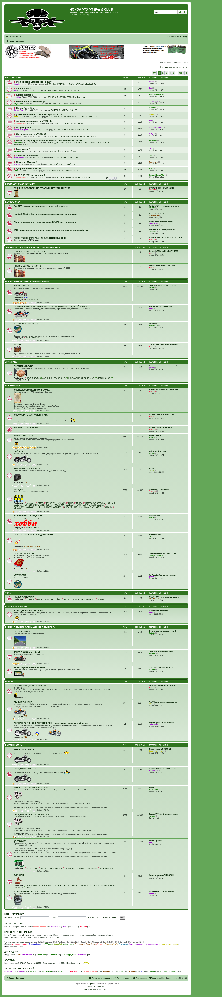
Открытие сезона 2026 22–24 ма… (163, 285)
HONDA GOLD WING (24, 597)
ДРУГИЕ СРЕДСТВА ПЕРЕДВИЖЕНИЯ (33, 534)
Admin (151, 253)
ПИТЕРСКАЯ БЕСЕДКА (94, 503)
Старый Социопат (156, 555)
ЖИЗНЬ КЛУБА (21, 286)
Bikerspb (17, 117)
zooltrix (17, 97)
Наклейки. (153, 323)
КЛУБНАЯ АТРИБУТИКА (26, 324)
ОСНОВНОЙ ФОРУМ (53, 90)
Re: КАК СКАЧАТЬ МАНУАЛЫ (161, 415)
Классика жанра (24, 95)
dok (15, 90)
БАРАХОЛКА (79, 123)
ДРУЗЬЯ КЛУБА (11, 362)
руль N (151, 787)
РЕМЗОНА (9, 681)
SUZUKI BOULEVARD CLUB (52, 378)
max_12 (17, 164)
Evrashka (152, 232)
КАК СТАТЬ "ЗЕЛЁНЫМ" (26, 428)
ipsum (151, 368)
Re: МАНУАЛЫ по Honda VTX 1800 (163, 251)
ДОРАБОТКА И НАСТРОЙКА (47, 599)
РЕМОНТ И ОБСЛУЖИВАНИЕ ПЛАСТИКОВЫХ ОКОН (40, 238)
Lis (150, 536)
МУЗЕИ (78, 503)
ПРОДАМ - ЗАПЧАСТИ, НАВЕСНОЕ (81, 84)
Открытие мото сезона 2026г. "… (163, 652)
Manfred (53, 955)
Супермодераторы (36, 944)
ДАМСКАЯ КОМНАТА (71, 507)
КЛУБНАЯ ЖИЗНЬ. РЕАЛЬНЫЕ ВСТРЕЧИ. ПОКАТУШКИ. (27, 282)
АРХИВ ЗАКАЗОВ (31, 338)
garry (151, 308)
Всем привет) (23, 149)
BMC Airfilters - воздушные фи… (163, 230)
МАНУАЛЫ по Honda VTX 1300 (162, 266)
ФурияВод (57, 944)
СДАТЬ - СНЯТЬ (105, 868)
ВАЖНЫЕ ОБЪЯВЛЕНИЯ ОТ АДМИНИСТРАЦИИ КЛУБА (42, 188)
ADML (26, 298)
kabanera (152, 877)
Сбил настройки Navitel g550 (161, 667)
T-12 (25, 482)
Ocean (33, 971)
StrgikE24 (18, 104)
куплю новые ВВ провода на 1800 (34, 82)
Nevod (152, 971)
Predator (152, 190)
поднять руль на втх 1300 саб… (162, 723)
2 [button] (162, 72)
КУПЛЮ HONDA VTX (24, 749)
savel (151, 155)
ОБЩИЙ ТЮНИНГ (23, 702)
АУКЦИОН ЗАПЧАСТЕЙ (80, 885)
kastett (151, 470)
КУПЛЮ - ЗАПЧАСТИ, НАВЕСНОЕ (31, 788)
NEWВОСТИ (20, 575)
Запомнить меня (111, 918)
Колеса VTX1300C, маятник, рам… (163, 814)
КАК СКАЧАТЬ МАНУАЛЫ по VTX (31, 415)
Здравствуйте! (155, 435)
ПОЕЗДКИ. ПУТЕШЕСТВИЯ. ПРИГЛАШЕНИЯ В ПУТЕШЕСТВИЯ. (76, 143)
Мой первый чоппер (157, 451)
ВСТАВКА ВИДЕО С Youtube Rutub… (164, 390)
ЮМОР (39, 503)
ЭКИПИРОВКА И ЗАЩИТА (27, 468)
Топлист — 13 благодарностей (19, 968)
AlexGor (152, 653)
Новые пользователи (169, 944)
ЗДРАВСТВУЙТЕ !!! (71, 90)
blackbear (18, 143)
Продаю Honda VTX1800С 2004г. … (163, 768)
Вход (6, 914)
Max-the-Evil (154, 599)
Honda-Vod (41, 955)
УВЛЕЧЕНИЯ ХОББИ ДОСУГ (28, 516)
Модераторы (68, 944)
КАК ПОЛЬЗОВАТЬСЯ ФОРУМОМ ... (32, 390)
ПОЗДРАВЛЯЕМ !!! (31, 300)
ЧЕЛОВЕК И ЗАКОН (81, 177)
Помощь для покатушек (159, 489)
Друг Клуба (123, 944)
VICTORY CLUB (102, 378)
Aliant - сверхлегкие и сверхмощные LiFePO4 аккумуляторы (45, 222)
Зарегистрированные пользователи (144, 944)
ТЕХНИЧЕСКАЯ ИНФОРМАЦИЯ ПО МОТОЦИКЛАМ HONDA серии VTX (32, 247)
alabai (65, 927)
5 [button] (173, 72)
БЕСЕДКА (71, 97)
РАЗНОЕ (28, 887)
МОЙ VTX (74, 110)
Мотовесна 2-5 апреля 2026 (160, 306)
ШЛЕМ (151, 468)
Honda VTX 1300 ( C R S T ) (27, 266)
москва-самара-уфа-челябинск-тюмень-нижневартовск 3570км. (49, 140)
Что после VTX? (155, 534)
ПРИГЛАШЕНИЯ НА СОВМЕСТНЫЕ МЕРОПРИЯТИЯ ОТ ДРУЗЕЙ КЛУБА (50, 306)
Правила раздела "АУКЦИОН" (161, 875)
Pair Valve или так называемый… (163, 702)
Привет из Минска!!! (26, 162)
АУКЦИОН (19, 875)
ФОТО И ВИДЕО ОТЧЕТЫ (27, 652)
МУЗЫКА (60, 503)
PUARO (152, 437)
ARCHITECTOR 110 (32, 547)
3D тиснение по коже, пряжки (161, 891)
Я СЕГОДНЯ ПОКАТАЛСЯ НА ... (29, 610)
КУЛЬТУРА (49, 503)
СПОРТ (107, 507)
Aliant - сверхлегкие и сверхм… (162, 222)
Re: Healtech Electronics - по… (162, 214)
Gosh (16, 171)
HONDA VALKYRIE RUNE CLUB (80, 378)
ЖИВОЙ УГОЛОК (31, 528)
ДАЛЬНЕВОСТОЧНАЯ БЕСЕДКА (89, 505)
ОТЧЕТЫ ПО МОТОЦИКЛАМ (16, 606)
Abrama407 (153, 770)
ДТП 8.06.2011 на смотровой (30, 175)
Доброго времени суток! (28, 168)
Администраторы (19, 944)
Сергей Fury (154, 725)
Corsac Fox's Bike (25, 108)
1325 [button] (181, 72)
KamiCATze (153, 224)
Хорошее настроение (27, 155)
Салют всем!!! (23, 88)
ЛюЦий (152, 134)
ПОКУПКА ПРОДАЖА (56, 84)
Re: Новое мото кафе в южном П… (164, 366)
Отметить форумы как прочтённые (174, 67)
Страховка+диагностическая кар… (164, 553)
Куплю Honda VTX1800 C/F (160, 749)
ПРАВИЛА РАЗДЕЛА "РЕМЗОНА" (31, 686)
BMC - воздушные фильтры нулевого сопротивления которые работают (51, 230)
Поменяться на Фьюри (158, 610)
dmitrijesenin (19, 158)
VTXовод (49, 944)
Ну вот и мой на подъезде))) (30, 101)
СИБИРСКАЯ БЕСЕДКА (63, 505)
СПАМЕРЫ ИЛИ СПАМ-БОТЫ (161, 188)
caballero (107, 971)
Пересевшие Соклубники (85, 944)
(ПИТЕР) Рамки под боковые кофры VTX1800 (39, 114)
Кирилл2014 (27, 955)
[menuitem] (19, 37)
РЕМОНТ (29, 599)
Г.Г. (73, 927)
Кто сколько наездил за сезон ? (162, 631)
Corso (151, 453)
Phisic (61, 971)
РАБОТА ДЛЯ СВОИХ (92, 507)
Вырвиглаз (47, 971)
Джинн (132, 971)
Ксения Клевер (20, 123)
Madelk (16, 84)
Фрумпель (153, 162)
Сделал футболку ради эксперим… (164, 344)
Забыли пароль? (94, 918)
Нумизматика (154, 515)
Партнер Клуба (111, 944)
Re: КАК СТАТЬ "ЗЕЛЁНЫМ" (161, 427)
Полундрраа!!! (23, 127)
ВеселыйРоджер (21, 130)
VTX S (151, 517)
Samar (151, 893)
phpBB (91, 984)
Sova (18, 955)
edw (150, 149)
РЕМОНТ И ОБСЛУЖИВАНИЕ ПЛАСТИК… (166, 238)
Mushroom (153, 325)
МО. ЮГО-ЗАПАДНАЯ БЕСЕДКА (37, 505)
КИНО (69, 503)
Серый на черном (156, 751)
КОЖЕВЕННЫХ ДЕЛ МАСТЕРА (29, 891)
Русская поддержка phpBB (96, 986)
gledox (151, 577)
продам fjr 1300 (155, 841)
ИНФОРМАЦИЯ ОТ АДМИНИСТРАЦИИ (20, 184)
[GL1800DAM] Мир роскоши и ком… (164, 597)
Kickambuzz (154, 216)
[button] (154, 73)
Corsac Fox (153, 101)
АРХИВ (17, 345)
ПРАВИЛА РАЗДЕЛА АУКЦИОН (38, 885)
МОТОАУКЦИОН (61, 885)
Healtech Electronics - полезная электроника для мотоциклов (45, 214)
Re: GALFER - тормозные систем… (164, 206)
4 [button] (170, 72)
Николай (152, 108)
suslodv (152, 816)
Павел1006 (82, 955)
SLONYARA (153, 789)
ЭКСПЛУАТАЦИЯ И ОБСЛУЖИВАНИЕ (78, 599)
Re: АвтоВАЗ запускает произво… (163, 575)
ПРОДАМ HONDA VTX (25, 769)
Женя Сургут (67, 955)
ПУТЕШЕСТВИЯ (22, 631)
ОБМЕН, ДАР (30, 868)
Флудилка (81, 97)
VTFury (87, 963)
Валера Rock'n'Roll (157, 95)
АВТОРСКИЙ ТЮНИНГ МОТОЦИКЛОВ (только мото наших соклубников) (51, 723)
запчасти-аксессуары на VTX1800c (34, 121)
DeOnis (152, 208)
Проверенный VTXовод (13, 946)
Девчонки (100, 944)
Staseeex (17, 151)
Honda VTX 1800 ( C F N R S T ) (29, 251)
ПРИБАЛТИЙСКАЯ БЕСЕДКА (48, 507)
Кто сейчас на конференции (18, 932)
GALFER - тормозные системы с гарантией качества (41, 206)
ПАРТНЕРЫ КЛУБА (12, 202)
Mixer (151, 704)
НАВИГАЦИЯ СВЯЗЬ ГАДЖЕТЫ (30, 667)
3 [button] (166, 72)
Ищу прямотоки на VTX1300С (31, 134)
